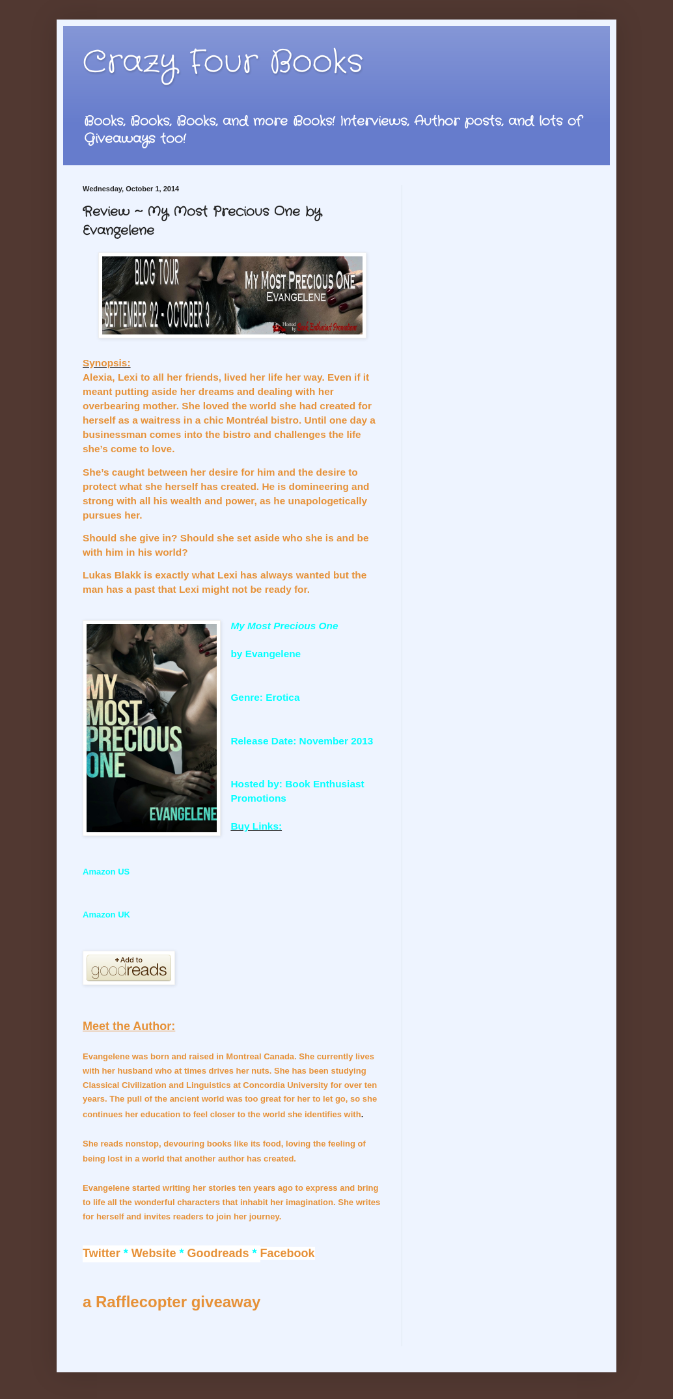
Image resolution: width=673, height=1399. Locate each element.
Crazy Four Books (223, 62)
